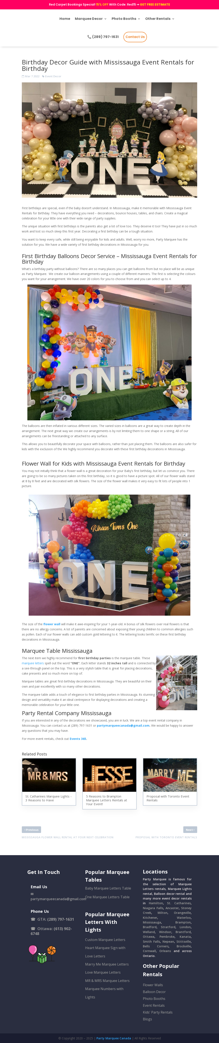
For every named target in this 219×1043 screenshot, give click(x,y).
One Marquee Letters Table (107, 897)
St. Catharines (179, 903)
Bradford (150, 927)
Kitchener (150, 918)
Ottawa (148, 937)
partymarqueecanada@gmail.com (123, 725)
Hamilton (156, 903)
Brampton (183, 922)
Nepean (168, 941)
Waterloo (184, 918)
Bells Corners (156, 946)
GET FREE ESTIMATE (155, 4)
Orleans (165, 951)
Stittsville (183, 941)
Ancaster (172, 908)
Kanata (185, 937)
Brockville (184, 946)
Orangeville (182, 913)
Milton (162, 913)
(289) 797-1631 (60, 919)
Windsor (165, 932)
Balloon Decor (154, 991)
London (185, 927)
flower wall (51, 624)
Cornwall (149, 951)
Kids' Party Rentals (158, 1012)
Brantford (183, 932)
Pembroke (167, 937)
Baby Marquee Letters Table (108, 888)
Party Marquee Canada (113, 1038)
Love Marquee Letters (103, 972)
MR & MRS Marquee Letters (107, 980)
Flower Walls (153, 985)
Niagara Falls (153, 908)
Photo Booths (154, 998)
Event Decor (53, 76)
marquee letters (33, 663)
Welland (149, 932)
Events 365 (78, 739)
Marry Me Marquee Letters (107, 964)
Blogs (147, 1019)
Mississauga (152, 922)
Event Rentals (154, 1005)
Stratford (168, 927)
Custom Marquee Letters (105, 939)
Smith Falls (151, 941)
